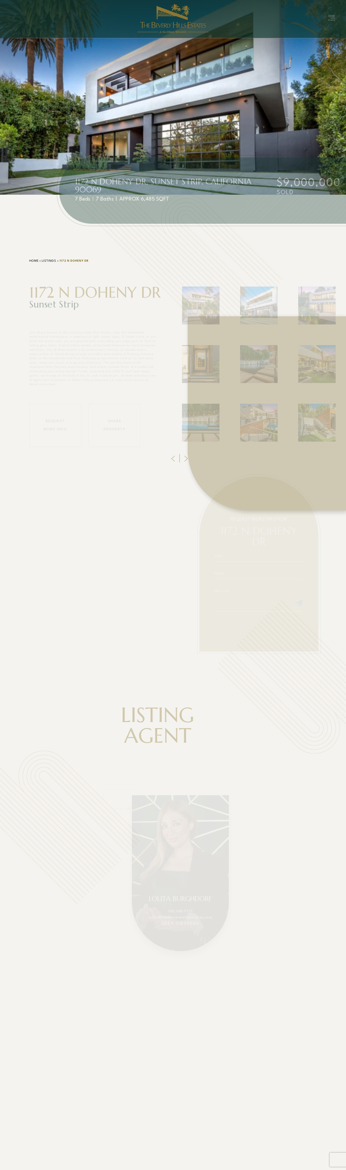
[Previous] (173, 458)
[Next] (186, 458)
